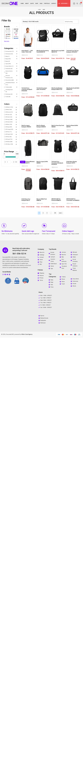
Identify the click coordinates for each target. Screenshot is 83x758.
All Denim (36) (8, 117)
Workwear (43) (8, 94)
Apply (22, 162)
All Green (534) (8, 121)
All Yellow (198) (8, 144)
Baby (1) (6, 56)
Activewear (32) (8, 53)
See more (6, 41)
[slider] (4, 157)
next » (60, 213)
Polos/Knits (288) (9, 80)
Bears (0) (7, 61)
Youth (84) (7, 96)
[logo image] (10, 3)
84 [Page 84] (55, 213)
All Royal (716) (8, 139)
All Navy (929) (8, 126)
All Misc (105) (8, 124)
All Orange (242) (8, 129)
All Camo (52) (8, 114)
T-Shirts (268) (8, 87)
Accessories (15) (9, 51)
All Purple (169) (8, 134)
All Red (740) (8, 136)
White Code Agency (26, 334)
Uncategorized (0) (8, 90)
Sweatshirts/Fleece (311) (9, 83)
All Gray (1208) (8, 119)
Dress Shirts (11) (8, 66)
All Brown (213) (8, 112)
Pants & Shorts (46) (8, 72)
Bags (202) (7, 58)
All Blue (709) (8, 109)
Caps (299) (7, 63)
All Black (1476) (8, 107)
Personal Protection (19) (8, 76)
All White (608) (8, 141)
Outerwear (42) (8, 68)
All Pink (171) (8, 131)
